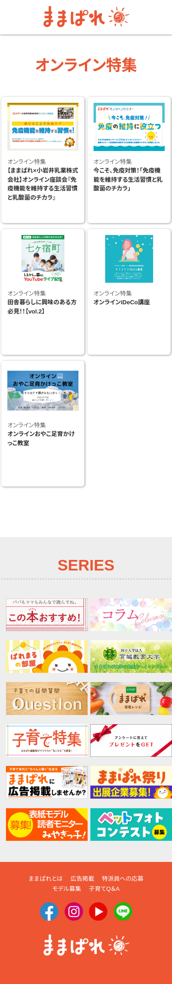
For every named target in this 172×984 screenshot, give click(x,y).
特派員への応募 (123, 878)
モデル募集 (66, 888)
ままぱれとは (45, 878)
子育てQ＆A (104, 888)
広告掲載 (82, 878)
